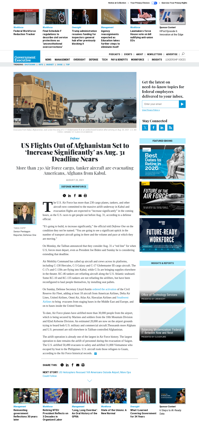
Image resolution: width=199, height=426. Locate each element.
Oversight (79, 59)
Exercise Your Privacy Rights (174, 3)
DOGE (59, 65)
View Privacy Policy (151, 110)
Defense (93, 59)
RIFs (41, 65)
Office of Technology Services (159, 295)
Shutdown (29, 65)
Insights (157, 59)
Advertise (171, 54)
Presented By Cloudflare (153, 337)
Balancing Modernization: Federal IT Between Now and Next (161, 331)
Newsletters (154, 54)
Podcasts (114, 54)
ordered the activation (104, 289)
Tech (105, 59)
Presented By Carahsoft (153, 299)
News (48, 59)
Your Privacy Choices (143, 3)
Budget (50, 65)
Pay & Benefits (119, 59)
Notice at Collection (117, 3)
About (139, 54)
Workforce (138, 59)
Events (128, 54)
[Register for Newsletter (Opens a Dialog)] (182, 104)
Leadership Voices (176, 59)
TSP (68, 65)
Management (62, 59)
